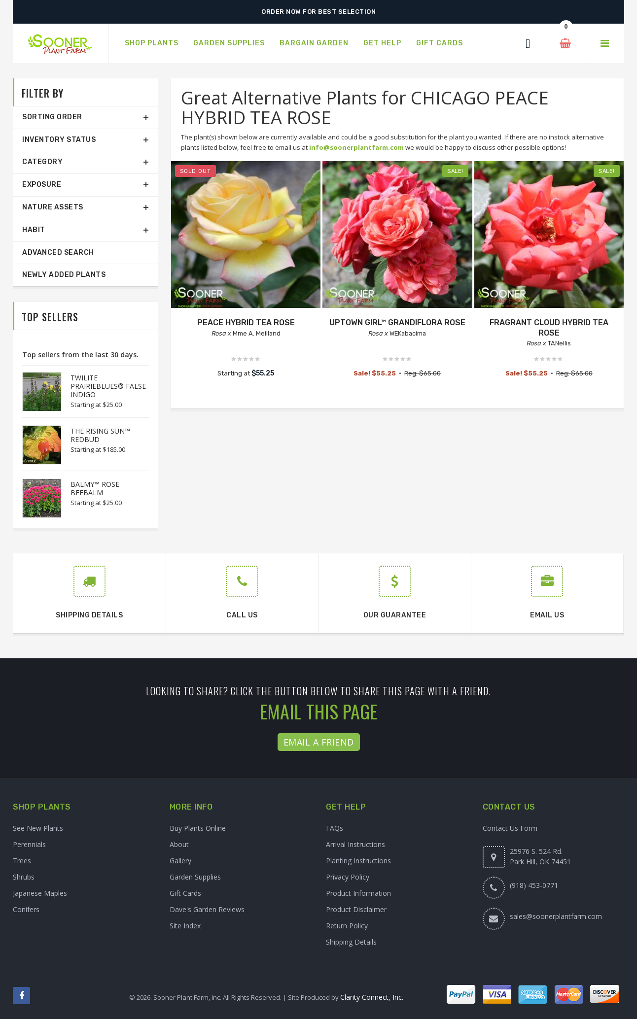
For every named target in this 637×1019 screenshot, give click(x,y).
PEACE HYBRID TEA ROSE (246, 322)
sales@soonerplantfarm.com (556, 916)
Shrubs (24, 877)
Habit (33, 230)
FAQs (334, 828)
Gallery (180, 860)
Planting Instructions (358, 860)
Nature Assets (52, 207)
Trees (22, 860)
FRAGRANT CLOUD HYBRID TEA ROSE (549, 328)
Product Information (358, 893)
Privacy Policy (347, 877)
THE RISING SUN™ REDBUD (100, 435)
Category (42, 162)
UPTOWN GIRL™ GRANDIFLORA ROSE (397, 322)
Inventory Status (59, 140)
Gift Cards (185, 893)
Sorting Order (52, 117)
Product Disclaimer (356, 909)
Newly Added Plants (64, 275)
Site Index (185, 925)
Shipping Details (351, 942)
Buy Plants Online (198, 828)
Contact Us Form (510, 828)
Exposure (41, 184)
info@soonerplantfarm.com (356, 147)
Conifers (26, 909)
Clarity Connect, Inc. (371, 997)
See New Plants (38, 828)
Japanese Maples (40, 893)
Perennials (29, 844)
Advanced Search (58, 252)
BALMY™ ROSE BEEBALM (95, 488)
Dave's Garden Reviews (207, 909)
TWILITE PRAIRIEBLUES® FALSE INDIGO (108, 386)
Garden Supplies (195, 877)
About (179, 844)
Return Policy (347, 925)
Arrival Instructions (355, 844)
